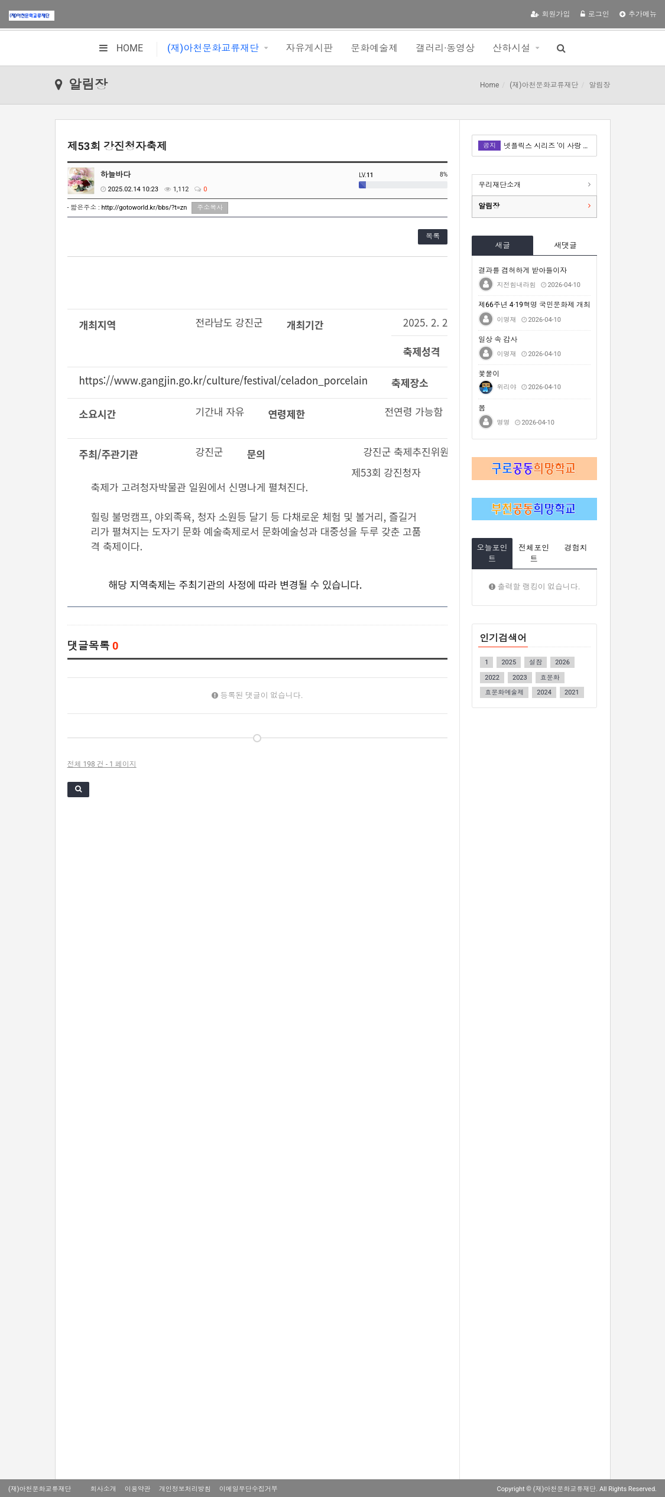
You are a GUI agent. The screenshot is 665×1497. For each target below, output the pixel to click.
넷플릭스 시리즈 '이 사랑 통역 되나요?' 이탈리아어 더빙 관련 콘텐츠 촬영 (547, 146)
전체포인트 (533, 553)
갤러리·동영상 (445, 48)
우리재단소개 (499, 185)
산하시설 (511, 48)
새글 (502, 245)
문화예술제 (374, 48)
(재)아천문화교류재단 (213, 48)
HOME (121, 48)
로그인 (594, 14)
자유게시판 (309, 48)
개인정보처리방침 (185, 1489)
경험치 (576, 547)
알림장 (488, 206)
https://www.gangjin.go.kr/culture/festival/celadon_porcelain (223, 380)
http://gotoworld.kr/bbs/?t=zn (144, 207)
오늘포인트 (492, 553)
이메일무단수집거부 (248, 1489)
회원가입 (550, 14)
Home (489, 85)
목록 (433, 236)
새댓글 (565, 245)
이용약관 (138, 1489)
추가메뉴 (638, 14)
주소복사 (210, 207)
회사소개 (103, 1489)
